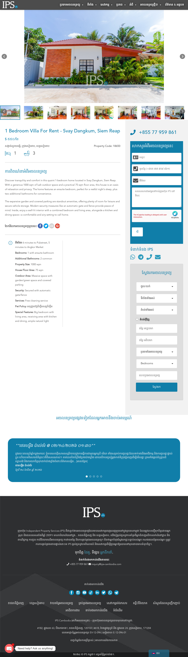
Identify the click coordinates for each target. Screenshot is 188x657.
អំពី (133, 5)
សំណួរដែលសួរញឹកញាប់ (166, 603)
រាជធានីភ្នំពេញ (85, 535)
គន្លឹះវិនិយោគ (140, 603)
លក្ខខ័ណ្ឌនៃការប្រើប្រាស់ (81, 640)
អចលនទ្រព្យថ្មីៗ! (151, 5)
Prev (5, 57)
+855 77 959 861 (153, 132)
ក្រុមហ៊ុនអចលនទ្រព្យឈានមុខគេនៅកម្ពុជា (112, 620)
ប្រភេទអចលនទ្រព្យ (72, 5)
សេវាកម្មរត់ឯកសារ (117, 603)
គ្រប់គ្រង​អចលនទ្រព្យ (90, 603)
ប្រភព (121, 5)
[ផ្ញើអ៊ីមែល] (158, 257)
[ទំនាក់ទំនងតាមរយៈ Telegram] (141, 257)
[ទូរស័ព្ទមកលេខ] (149, 257)
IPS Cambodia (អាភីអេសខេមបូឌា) (72, 620)
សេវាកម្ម (106, 5)
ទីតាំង (92, 5)
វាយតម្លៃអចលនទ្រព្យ (61, 603)
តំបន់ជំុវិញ (143, 319)
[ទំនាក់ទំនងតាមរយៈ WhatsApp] (132, 257)
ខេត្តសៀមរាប (102, 535)
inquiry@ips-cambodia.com (104, 564)
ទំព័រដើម (117, 610)
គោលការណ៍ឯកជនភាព (106, 640)
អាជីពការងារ (73, 610)
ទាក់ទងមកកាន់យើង (96, 610)
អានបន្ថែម (82, 461)
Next (183, 57)
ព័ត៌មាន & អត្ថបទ (174, 4)
